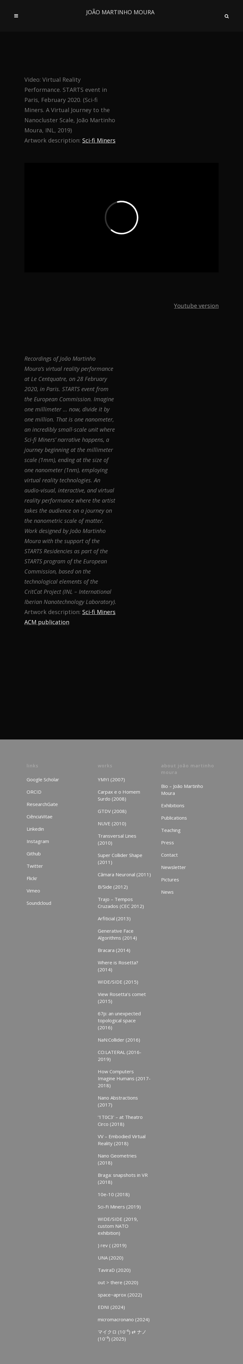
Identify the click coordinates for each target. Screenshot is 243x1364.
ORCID (34, 792)
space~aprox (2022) (120, 1294)
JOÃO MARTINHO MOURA (120, 12)
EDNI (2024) (111, 1307)
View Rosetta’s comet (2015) (122, 997)
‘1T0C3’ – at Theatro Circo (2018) (120, 1120)
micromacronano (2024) (124, 1319)
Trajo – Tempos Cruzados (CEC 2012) (121, 902)
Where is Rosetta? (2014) (118, 966)
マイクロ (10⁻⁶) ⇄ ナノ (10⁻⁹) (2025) (122, 1335)
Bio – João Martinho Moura (182, 789)
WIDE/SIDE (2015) (118, 982)
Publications (174, 818)
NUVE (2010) (112, 823)
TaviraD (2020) (114, 1270)
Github (34, 853)
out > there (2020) (118, 1282)
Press (167, 842)
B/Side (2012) (113, 887)
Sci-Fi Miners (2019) (119, 1206)
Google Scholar (43, 779)
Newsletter (173, 867)
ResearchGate (42, 804)
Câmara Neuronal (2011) (124, 874)
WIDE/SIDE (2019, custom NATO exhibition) (118, 1226)
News (167, 892)
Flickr (32, 878)
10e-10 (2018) (114, 1194)
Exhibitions (172, 805)
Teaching (171, 830)
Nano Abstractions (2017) (118, 1101)
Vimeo (33, 890)
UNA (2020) (110, 1257)
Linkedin (35, 829)
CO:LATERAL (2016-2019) (119, 1055)
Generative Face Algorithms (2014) (117, 934)
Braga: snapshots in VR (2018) (123, 1178)
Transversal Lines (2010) (117, 839)
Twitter (35, 866)
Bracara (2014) (114, 950)
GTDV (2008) (112, 811)
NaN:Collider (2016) (119, 1040)
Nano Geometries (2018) (117, 1159)
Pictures (170, 879)
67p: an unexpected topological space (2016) (119, 1020)
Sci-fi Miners (98, 140)
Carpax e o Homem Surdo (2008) (119, 795)
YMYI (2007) (111, 779)
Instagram (38, 841)
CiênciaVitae (40, 816)
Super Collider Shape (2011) (120, 858)
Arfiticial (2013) (114, 918)
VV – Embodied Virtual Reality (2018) (122, 1139)
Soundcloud (39, 903)
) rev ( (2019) (112, 1245)
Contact (169, 855)
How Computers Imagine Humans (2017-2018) (124, 1078)
